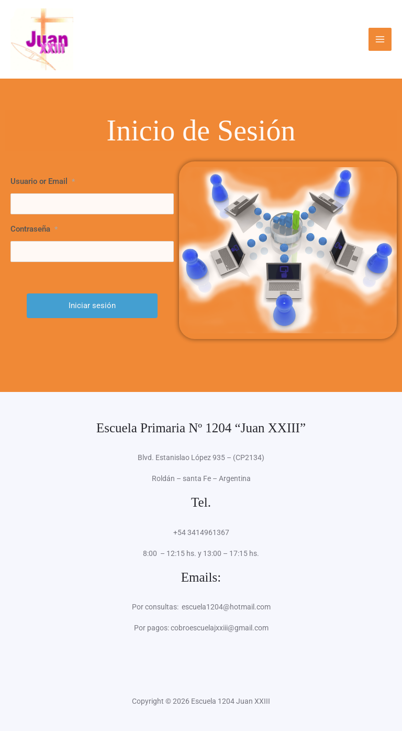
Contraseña (34, 229)
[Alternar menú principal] (380, 39)
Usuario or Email (42, 181)
